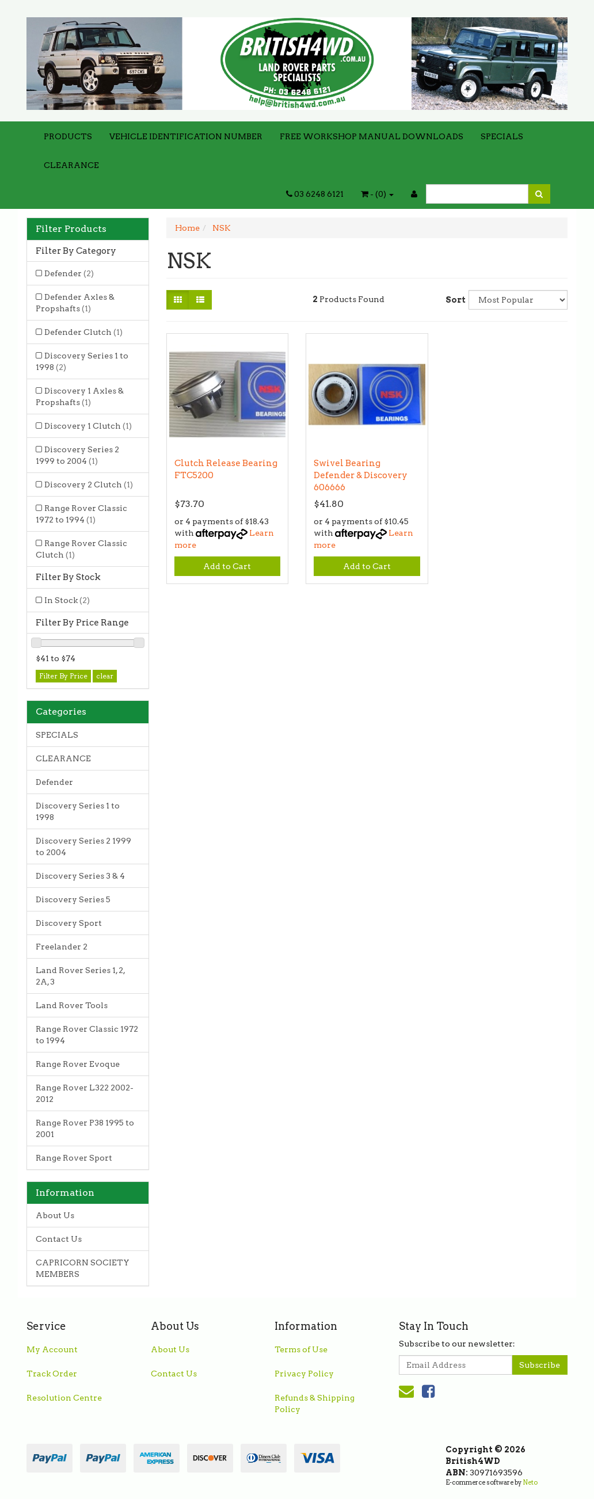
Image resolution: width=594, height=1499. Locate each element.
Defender (69, 273)
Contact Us (59, 1239)
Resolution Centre (64, 1397)
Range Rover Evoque (78, 1064)
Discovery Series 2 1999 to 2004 (77, 455)
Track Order (51, 1373)
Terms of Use (301, 1349)
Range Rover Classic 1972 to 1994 (81, 514)
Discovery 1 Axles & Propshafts (80, 396)
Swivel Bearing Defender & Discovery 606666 (361, 475)
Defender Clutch (83, 332)
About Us (55, 1215)
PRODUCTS (68, 136)
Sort (453, 299)
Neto (530, 1482)
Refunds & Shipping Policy (315, 1403)
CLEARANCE (71, 165)
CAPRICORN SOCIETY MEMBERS (83, 1268)
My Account (52, 1349)
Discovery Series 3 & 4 (80, 875)
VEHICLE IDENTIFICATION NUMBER (185, 136)
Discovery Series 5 (73, 899)
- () (377, 194)
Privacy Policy (304, 1373)
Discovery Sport (69, 923)
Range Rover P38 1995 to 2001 (85, 1128)
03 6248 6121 (315, 194)
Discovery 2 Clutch (88, 484)
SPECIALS (502, 136)
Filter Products (71, 229)
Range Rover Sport (74, 1157)
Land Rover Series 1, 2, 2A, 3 (80, 976)
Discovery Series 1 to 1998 (82, 361)
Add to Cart (227, 566)
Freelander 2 (61, 946)
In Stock (67, 600)
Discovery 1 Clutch (88, 425)
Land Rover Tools (72, 1005)
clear (104, 676)
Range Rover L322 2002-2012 (85, 1093)
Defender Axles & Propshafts (75, 302)
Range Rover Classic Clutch (81, 549)
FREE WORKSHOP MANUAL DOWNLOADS (371, 136)
